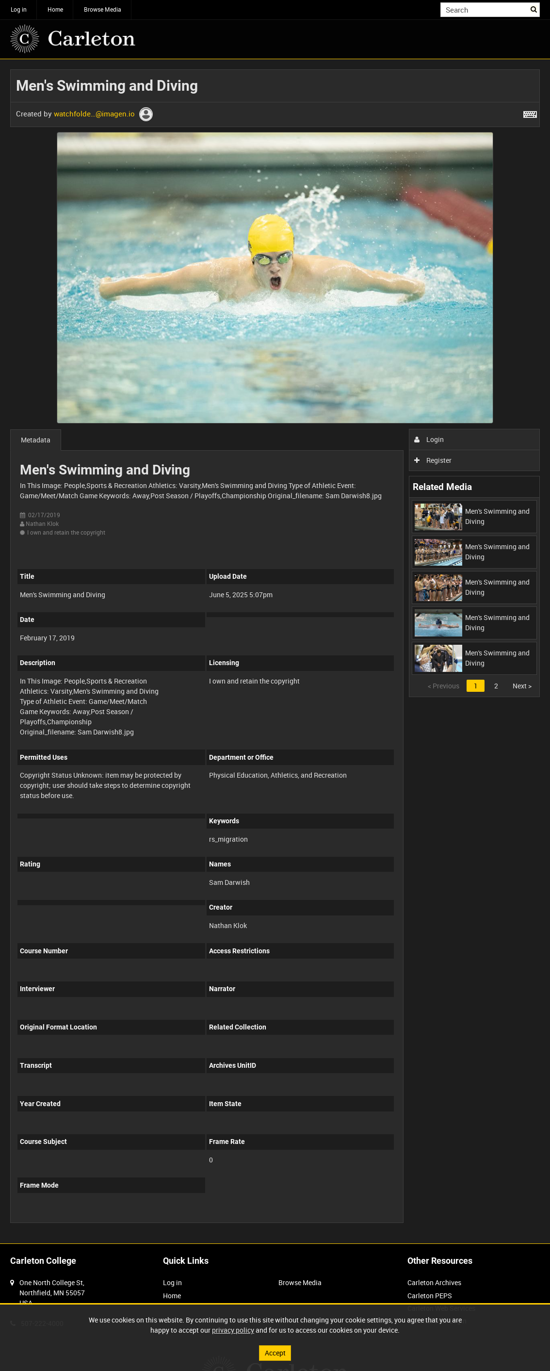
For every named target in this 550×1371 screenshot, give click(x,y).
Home (55, 9)
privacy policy (233, 1330)
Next (522, 685)
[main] (275, 651)
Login (429, 439)
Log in (19, 9)
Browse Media (102, 9)
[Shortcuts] (530, 112)
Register (433, 460)
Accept (275, 1352)
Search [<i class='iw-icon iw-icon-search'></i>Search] (534, 8)
